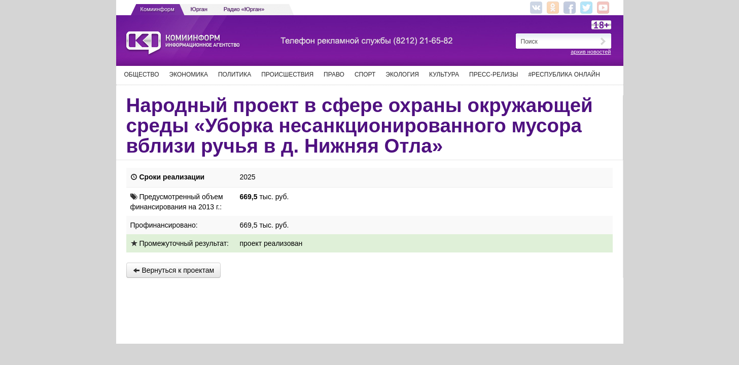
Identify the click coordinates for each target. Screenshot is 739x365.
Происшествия (287, 74)
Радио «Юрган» (244, 9)
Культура (444, 74)
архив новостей (591, 52)
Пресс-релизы (493, 74)
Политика (234, 74)
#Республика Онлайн (564, 74)
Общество (141, 74)
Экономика (188, 74)
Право (334, 74)
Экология (402, 74)
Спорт (365, 74)
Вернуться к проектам (174, 270)
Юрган (199, 9)
